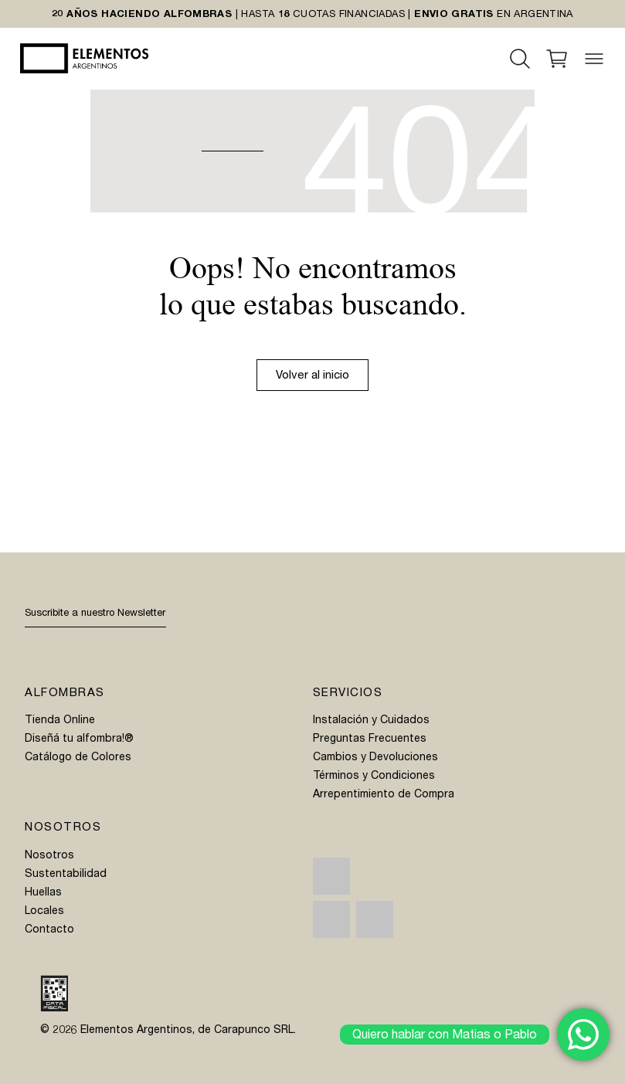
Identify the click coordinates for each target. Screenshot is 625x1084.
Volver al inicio (312, 375)
